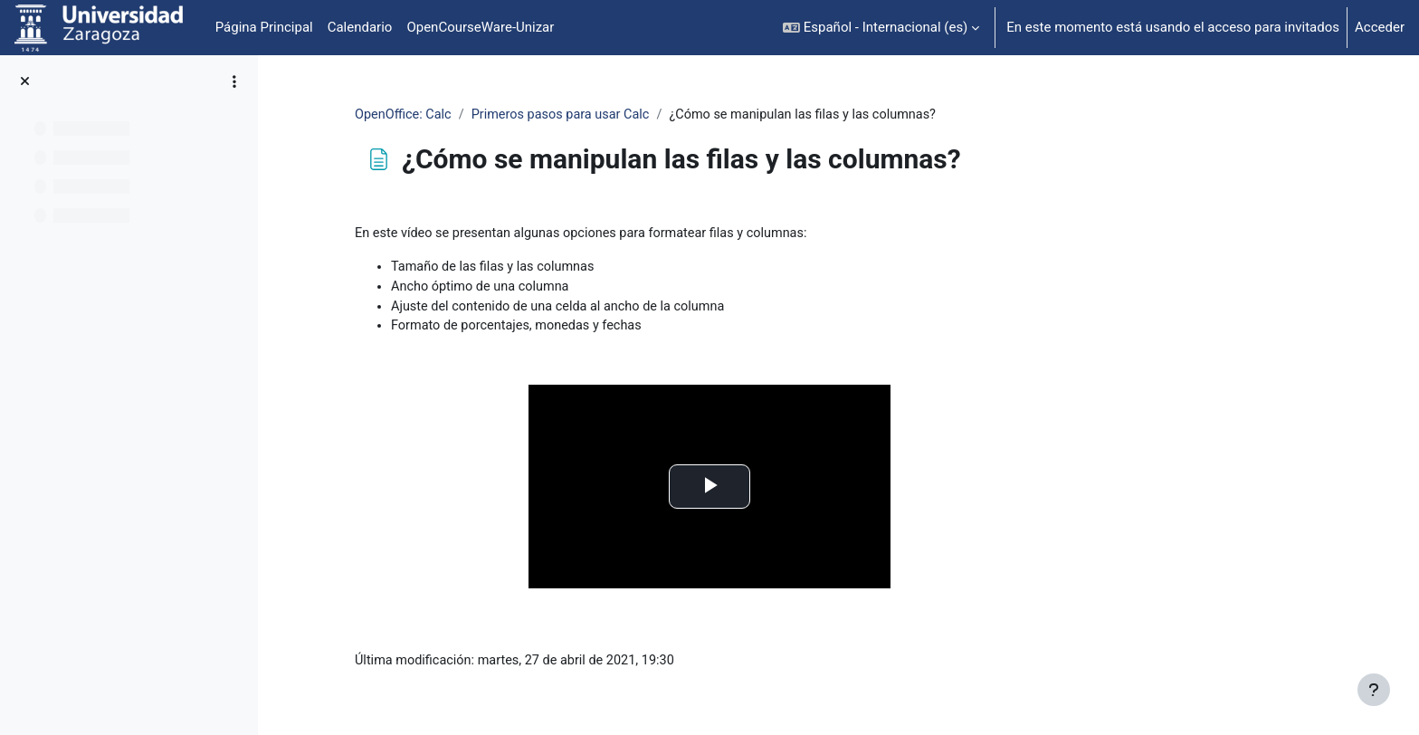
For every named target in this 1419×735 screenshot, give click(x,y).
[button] (881, 27)
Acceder (1380, 27)
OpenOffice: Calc (520, 115)
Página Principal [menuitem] (264, 27)
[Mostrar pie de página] (1373, 689)
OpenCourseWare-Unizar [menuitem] (480, 27)
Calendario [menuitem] (360, 27)
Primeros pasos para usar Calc (681, 115)
